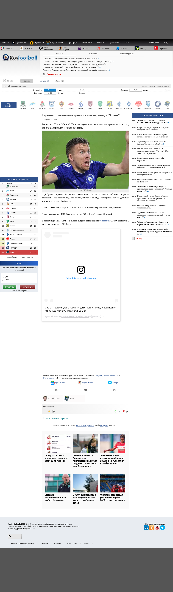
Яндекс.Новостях (111, 375)
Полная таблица (10, 257)
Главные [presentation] (59, 54)
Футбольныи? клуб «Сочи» (75, 316)
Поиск (126, 42)
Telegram (98, 375)
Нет (6, 280)
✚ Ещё (139, 238)
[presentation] (23, 80)
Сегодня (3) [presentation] (44, 81)
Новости (152, 86)
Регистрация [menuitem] (154, 42)
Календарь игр (27, 257)
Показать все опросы (19, 290)
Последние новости (152, 115)
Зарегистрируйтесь (85, 425)
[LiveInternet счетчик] (15, 538)
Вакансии (57, 543)
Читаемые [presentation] (93, 54)
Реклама (86, 543)
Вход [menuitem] (165, 42)
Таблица (160, 86)
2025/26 (144, 86)
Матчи (166, 86)
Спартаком (105, 220)
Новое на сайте (72, 543)
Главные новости (54, 74)
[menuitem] (56, 42)
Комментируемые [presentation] (127, 54)
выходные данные (70, 526)
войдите (104, 425)
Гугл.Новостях (49, 378)
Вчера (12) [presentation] (60, 81)
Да (6, 276)
